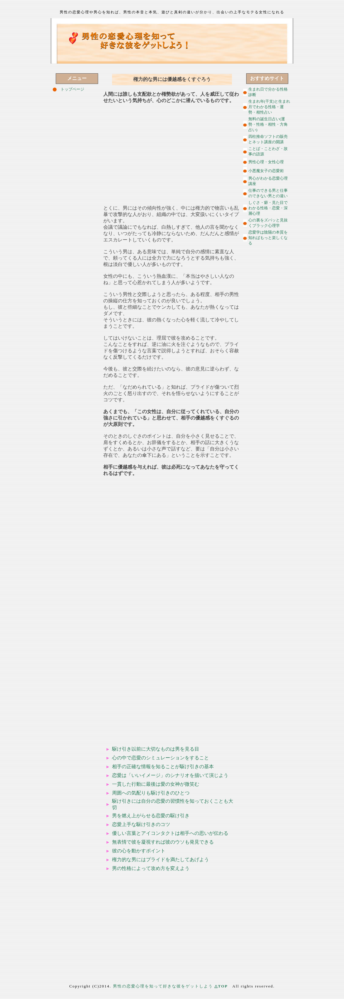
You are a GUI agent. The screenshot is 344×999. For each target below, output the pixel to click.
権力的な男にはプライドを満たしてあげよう (160, 859)
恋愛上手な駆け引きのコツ (141, 824)
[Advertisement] (172, 151)
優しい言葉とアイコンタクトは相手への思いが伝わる (170, 833)
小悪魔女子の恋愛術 (266, 170)
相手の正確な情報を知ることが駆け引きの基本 (163, 766)
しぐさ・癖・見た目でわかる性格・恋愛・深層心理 (268, 208)
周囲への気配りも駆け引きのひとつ (151, 792)
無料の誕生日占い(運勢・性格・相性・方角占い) (268, 124)
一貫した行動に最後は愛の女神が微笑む (155, 784)
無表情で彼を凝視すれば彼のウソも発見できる (163, 842)
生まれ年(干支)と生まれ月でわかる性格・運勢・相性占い (269, 107)
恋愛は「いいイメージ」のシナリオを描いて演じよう (170, 775)
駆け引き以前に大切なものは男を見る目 (155, 749)
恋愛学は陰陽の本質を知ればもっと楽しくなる (268, 237)
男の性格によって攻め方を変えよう (151, 868)
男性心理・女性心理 (266, 162)
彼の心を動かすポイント (138, 850)
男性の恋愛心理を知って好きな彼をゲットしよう (163, 986)
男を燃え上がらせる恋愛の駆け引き (151, 815)
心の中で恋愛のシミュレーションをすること (160, 757)
